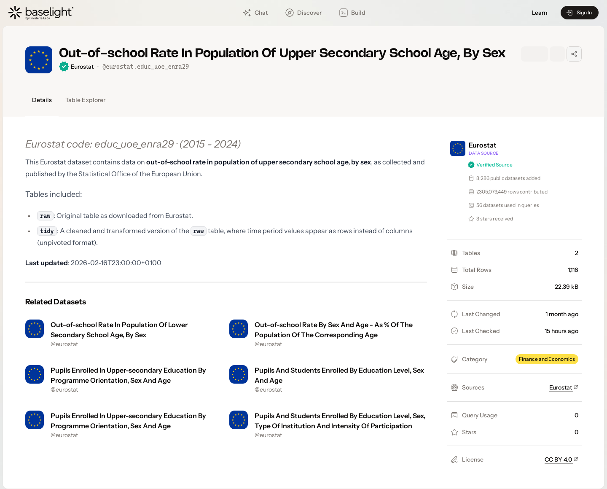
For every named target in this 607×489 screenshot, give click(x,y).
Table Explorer (85, 100)
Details (42, 100)
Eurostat (563, 387)
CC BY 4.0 (561, 459)
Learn (539, 12)
